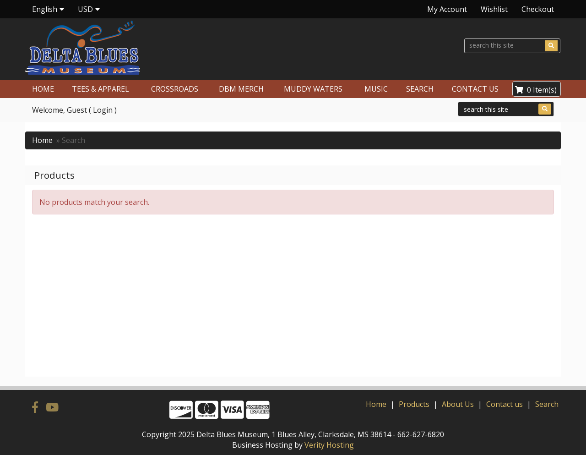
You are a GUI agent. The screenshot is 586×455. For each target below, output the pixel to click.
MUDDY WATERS (313, 89)
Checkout (537, 9)
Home (42, 140)
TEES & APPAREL (100, 89)
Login (103, 110)
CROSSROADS (174, 89)
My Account (447, 9)
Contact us (504, 404)
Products (414, 404)
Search (547, 404)
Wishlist (494, 9)
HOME (43, 89)
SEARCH (420, 89)
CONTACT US (475, 89)
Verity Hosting (329, 445)
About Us (458, 404)
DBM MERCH (241, 89)
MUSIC (376, 89)
